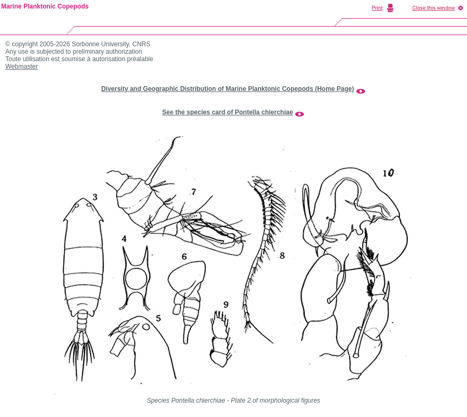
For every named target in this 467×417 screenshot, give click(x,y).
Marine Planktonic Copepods (45, 6)
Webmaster (21, 66)
